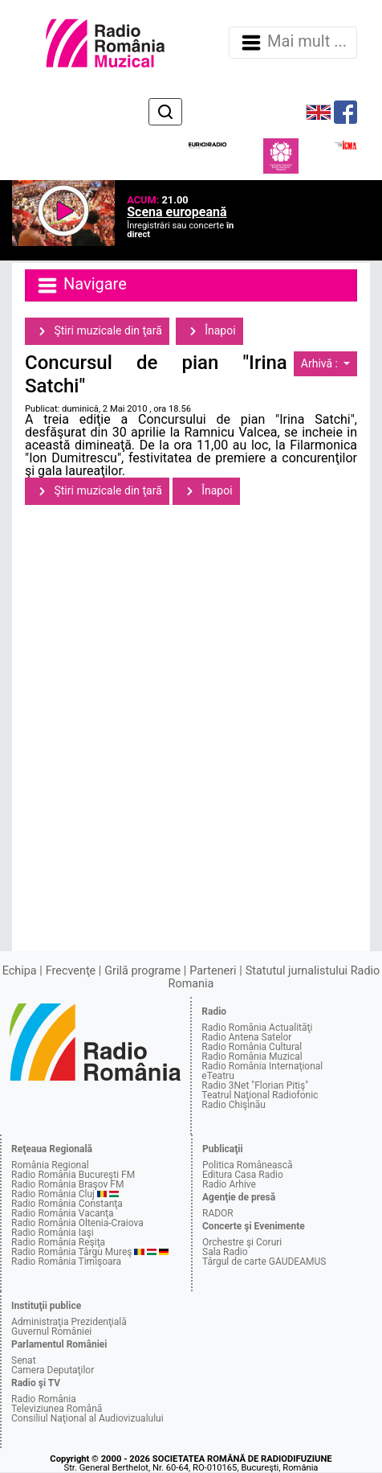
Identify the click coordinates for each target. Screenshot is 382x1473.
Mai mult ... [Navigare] (293, 43)
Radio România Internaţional (262, 1066)
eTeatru (217, 1075)
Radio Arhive (229, 1184)
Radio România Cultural (251, 1046)
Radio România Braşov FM (67, 1184)
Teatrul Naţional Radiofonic (259, 1095)
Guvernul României (51, 1331)
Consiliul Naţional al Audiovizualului (87, 1418)
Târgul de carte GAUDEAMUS (264, 1261)
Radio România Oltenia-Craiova (77, 1223)
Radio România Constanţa (67, 1203)
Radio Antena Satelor (246, 1037)
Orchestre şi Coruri (242, 1242)
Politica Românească (247, 1165)
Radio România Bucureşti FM (73, 1174)
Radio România (43, 1399)
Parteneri (212, 971)
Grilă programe (142, 971)
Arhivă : (321, 363)
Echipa (19, 971)
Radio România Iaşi (52, 1232)
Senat (23, 1360)
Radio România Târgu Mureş (71, 1252)
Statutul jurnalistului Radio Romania (274, 977)
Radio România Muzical (251, 1056)
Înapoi (209, 331)
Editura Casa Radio (242, 1174)
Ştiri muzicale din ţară (97, 331)
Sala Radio (225, 1252)
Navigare (81, 285)
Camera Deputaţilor (52, 1370)
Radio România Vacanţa (62, 1213)
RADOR (218, 1213)
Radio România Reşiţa (58, 1242)
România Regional (50, 1165)
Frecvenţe (71, 971)
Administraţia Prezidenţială (69, 1321)
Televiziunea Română (56, 1408)
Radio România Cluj (53, 1194)
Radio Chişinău (233, 1104)
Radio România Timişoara (66, 1261)
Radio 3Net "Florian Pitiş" (254, 1085)
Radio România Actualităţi (256, 1027)
